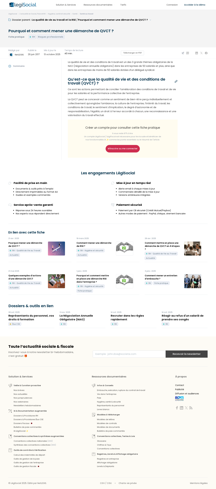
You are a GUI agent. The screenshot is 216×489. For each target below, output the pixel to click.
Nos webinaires (21, 401)
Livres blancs (103, 409)
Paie (99, 398)
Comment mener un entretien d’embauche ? (161, 277)
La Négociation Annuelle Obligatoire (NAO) (76, 317)
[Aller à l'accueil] (22, 4)
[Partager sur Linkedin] (196, 53)
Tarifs (123, 4)
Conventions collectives (108, 448)
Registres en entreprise (108, 459)
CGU (109, 483)
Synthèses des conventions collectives (35, 445)
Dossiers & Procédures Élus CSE (28, 419)
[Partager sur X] (201, 53)
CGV (102, 483)
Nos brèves (19, 390)
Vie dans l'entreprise (106, 394)
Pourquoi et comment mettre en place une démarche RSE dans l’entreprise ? (92, 278)
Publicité (179, 389)
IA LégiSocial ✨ (21, 431)
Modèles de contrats (107, 423)
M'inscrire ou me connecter (123, 148)
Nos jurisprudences (23, 398)
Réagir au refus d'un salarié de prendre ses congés (183, 317)
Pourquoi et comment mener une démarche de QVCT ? (113, 20)
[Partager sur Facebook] (206, 53)
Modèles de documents (108, 427)
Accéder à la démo (194, 4)
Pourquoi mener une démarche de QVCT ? (25, 244)
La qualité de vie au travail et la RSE (54, 20)
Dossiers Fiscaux (23, 423)
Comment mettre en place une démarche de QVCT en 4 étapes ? (162, 246)
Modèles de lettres (106, 419)
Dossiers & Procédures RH (26, 415)
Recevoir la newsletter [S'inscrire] (187, 354)
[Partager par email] (183, 53)
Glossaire (101, 441)
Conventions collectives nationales (33, 441)
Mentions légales (199, 483)
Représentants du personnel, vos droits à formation (31, 317)
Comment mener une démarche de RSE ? (93, 244)
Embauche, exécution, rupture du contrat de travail (121, 390)
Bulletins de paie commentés (27, 427)
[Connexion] (172, 4)
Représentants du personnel (110, 405)
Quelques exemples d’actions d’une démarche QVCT (24, 277)
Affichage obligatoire (107, 462)
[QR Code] (187, 53)
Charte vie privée (128, 483)
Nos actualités (20, 394)
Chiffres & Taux (104, 445)
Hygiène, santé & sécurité (109, 401)
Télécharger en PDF (132, 53)
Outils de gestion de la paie (27, 459)
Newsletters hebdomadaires (27, 405)
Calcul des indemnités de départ (29, 455)
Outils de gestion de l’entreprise (29, 462)
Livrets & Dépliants (105, 466)
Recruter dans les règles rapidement (127, 317)
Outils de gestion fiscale (26, 466)
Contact (179, 385)
